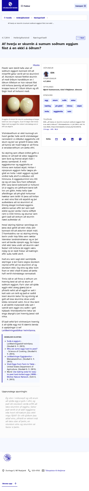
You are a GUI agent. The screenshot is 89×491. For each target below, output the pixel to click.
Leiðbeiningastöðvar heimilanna (18, 330)
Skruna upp (9, 483)
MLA (56, 129)
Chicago (46, 129)
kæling (48, 106)
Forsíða (9, 18)
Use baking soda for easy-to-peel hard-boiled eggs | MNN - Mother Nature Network (22, 374)
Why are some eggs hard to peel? (22, 349)
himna (69, 106)
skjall (79, 106)
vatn (69, 111)
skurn (55, 100)
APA (52, 129)
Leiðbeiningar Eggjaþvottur (19, 356)
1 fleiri (80, 38)
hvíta (47, 111)
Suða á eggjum (14, 341)
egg (46, 100)
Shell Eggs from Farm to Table (20, 364)
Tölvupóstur (55, 470)
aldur (73, 100)
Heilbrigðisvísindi (22, 18)
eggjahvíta (58, 111)
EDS (52, 72)
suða (64, 100)
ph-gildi (58, 106)
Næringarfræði (39, 18)
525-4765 (36, 470)
